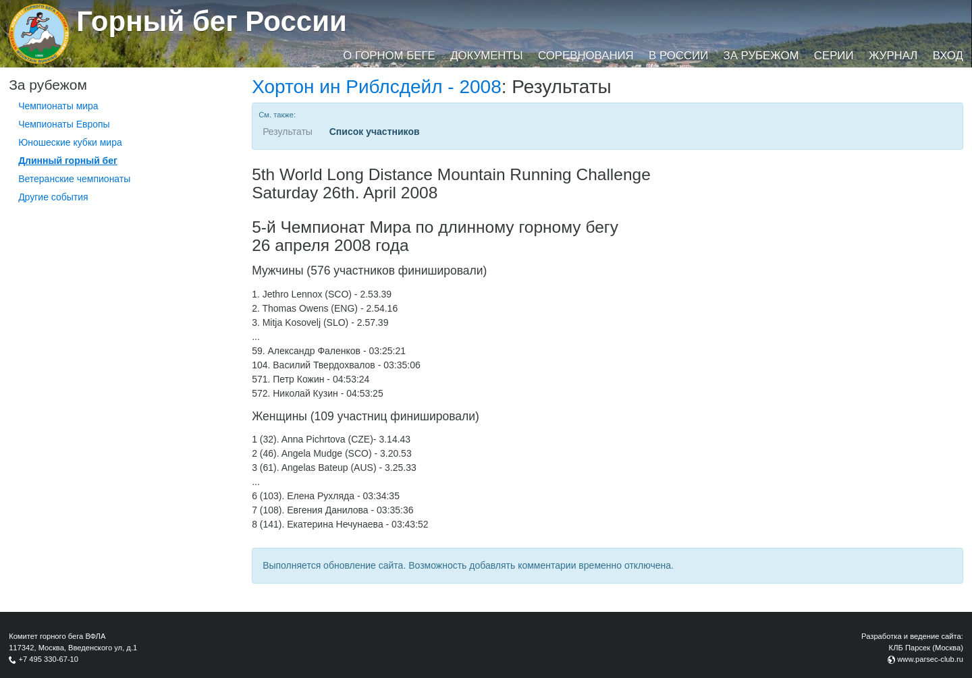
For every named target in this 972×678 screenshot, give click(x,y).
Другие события (53, 197)
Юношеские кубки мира (70, 142)
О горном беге (389, 55)
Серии (834, 55)
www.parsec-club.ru (930, 659)
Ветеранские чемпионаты (74, 178)
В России (678, 55)
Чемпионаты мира (58, 106)
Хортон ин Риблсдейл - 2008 (377, 86)
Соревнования (586, 55)
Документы (486, 55)
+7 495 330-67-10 (48, 659)
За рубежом (761, 55)
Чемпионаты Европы (64, 124)
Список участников (374, 131)
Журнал (893, 55)
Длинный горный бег (67, 160)
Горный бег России (211, 21)
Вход (948, 55)
